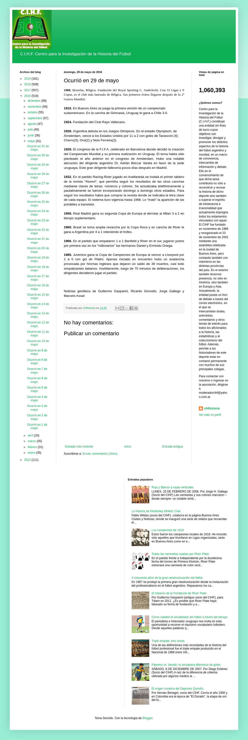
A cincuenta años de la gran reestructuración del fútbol (167, 578)
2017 (28, 90)
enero (32, 452)
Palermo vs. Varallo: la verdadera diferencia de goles (186, 665)
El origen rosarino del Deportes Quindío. (178, 688)
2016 (28, 96)
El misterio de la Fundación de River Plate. (179, 593)
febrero (33, 447)
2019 (28, 78)
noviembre (35, 106)
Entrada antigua (172, 446)
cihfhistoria (212, 408)
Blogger (147, 718)
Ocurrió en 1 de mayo (37, 426)
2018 (28, 84)
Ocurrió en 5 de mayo (37, 389)
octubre (33, 112)
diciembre (34, 100)
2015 (28, 460)
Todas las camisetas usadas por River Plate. (180, 554)
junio (31, 135)
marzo (32, 441)
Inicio (127, 446)
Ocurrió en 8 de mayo (37, 361)
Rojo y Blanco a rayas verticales (172, 487)
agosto (32, 124)
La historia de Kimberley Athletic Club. (156, 511)
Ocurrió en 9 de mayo (37, 352)
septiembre (35, 118)
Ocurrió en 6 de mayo (37, 380)
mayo (32, 141)
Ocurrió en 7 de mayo (37, 370)
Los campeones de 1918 (168, 530)
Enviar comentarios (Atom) (100, 453)
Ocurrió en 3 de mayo (37, 407)
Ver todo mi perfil (210, 415)
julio (31, 129)
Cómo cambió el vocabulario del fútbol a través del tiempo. (190, 617)
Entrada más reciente (79, 446)
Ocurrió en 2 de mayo (37, 417)
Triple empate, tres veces (168, 641)
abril (31, 435)
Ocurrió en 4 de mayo (37, 398)
